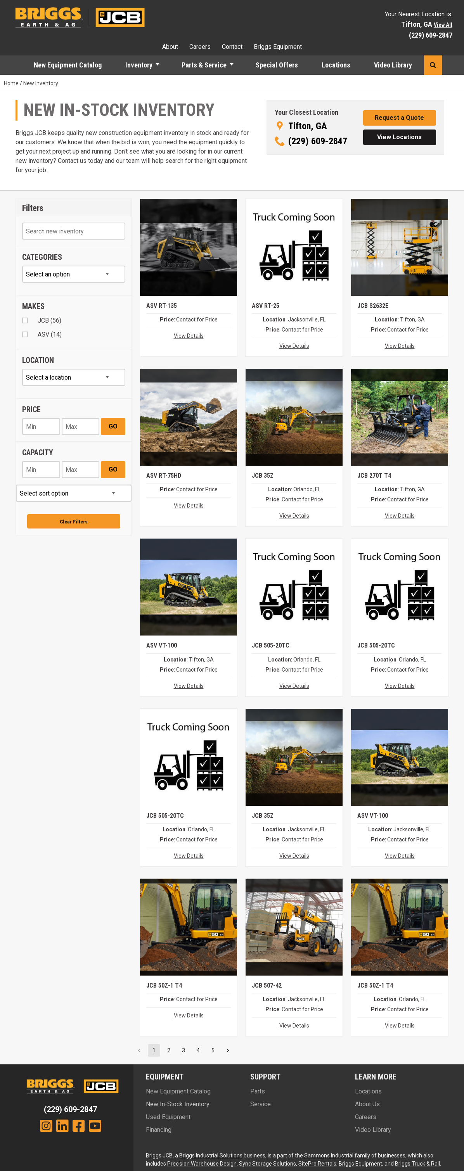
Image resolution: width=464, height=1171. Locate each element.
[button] (161, 65)
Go (113, 426)
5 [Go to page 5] (213, 1050)
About (170, 46)
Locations (336, 65)
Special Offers (277, 65)
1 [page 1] (154, 1050)
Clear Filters (74, 521)
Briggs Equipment (278, 46)
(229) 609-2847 (430, 35)
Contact (232, 46)
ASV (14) (50, 334)
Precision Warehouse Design (202, 1164)
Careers (200, 46)
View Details (189, 336)
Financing (158, 1129)
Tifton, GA (307, 126)
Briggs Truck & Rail (417, 1164)
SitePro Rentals (317, 1164)
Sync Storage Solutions (267, 1164)
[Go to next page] (228, 1050)
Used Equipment (168, 1117)
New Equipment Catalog (68, 65)
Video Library (393, 65)
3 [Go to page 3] (183, 1050)
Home (11, 83)
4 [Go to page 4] (198, 1050)
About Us (367, 1104)
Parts (257, 1091)
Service (260, 1104)
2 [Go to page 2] (169, 1050)
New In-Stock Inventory (177, 1104)
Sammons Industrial (328, 1155)
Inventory (138, 65)
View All (443, 25)
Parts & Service (204, 65)
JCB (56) (49, 320)
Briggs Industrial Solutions (210, 1155)
